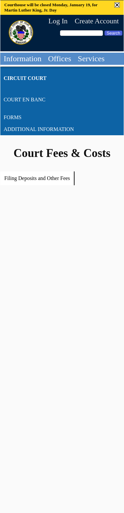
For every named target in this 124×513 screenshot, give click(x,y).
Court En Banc (25, 99)
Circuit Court (25, 78)
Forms (12, 117)
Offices (59, 58)
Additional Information (39, 129)
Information (23, 58)
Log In (58, 21)
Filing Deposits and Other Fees (37, 178)
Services (91, 58)
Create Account (97, 21)
